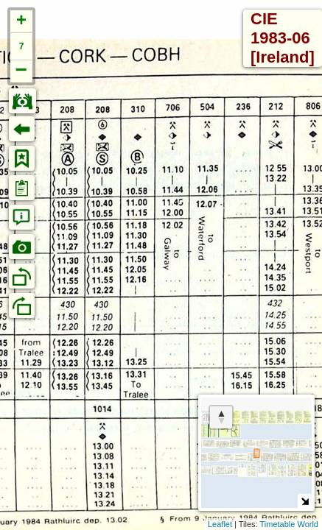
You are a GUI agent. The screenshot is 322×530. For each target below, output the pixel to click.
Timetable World (289, 524)
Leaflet (220, 524)
